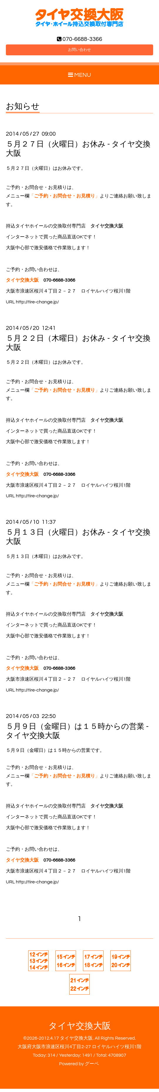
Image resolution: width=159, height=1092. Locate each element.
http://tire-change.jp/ (37, 305)
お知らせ (23, 110)
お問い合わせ (79, 52)
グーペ (92, 1067)
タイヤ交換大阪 (79, 1029)
